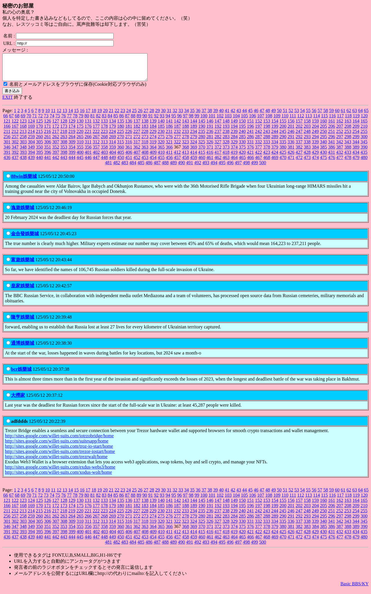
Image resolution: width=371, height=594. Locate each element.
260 (39, 141)
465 (242, 162)
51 (285, 115)
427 (299, 157)
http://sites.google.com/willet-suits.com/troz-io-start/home (59, 451)
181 (128, 131)
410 (161, 157)
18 (93, 115)
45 (250, 115)
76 (63, 120)
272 (136, 141)
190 (201, 131)
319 (153, 147)
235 (201, 136)
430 (323, 157)
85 (115, 120)
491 (189, 167)
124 (31, 126)
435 (364, 157)
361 (128, 152)
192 (217, 131)
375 (242, 152)
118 (348, 120)
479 (355, 162)
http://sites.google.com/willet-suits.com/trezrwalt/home (56, 461)
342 (339, 147)
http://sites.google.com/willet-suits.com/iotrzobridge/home (59, 440)
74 (52, 120)
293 (307, 141)
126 (47, 126)
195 (242, 131)
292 (299, 141)
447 (96, 162)
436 (6, 162)
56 (314, 115)
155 (282, 126)
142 (177, 126)
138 (144, 126)
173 (63, 131)
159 (315, 126)
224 (112, 136)
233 (185, 136)
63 (354, 115)
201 (291, 131)
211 (6, 136)
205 (323, 131)
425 (282, 157)
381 (291, 152)
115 (324, 120)
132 (96, 126)
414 (193, 157)
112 (300, 120)
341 (331, 147)
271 (128, 141)
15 (76, 115)
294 (315, 141)
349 (31, 152)
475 (323, 162)
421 (250, 157)
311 (88, 147)
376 (250, 152)
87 (127, 120)
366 (169, 152)
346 (6, 152)
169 (31, 131)
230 (161, 136)
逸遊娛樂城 (22, 212)
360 (120, 152)
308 (63, 147)
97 (185, 120)
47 (261, 115)
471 (291, 162)
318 (144, 147)
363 (144, 152)
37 (203, 115)
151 (250, 126)
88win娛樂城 (24, 181)
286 (250, 141)
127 (55, 126)
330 (242, 147)
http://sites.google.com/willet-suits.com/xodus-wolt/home (58, 477)
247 (299, 136)
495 (222, 167)
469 (274, 162)
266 (88, 141)
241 (250, 136)
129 (71, 126)
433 (347, 157)
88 (133, 120)
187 (177, 131)
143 (185, 126)
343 (347, 147)
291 (291, 141)
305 (39, 147)
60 (337, 115)
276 (169, 141)
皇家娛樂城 (22, 290)
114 (316, 120)
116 (332, 120)
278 (185, 141)
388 (347, 152)
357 (96, 152)
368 (185, 152)
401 (88, 157)
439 (31, 162)
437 (15, 162)
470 (282, 162)
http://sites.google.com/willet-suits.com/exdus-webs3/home (60, 472)
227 (136, 136)
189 (193, 131)
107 (260, 120)
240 (242, 136)
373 (226, 152)
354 (71, 152)
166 (6, 131)
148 (226, 126)
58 (325, 115)
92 (156, 120)
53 (296, 115)
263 (63, 141)
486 (149, 167)
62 (348, 115)
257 (15, 141)
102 (220, 120)
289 (274, 141)
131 (88, 126)
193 (226, 131)
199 (274, 131)
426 (291, 157)
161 (331, 126)
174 (71, 131)
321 (169, 147)
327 (217, 147)
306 (47, 147)
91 (150, 120)
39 (215, 115)
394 (31, 157)
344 (355, 147)
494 (213, 167)
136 (128, 126)
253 (347, 136)
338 (307, 147)
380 (282, 152)
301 (6, 147)
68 (17, 120)
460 (201, 162)
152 (258, 126)
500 (262, 167)
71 (34, 120)
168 (23, 131)
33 (180, 115)
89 (139, 120)
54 (302, 115)
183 (144, 131)
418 (226, 157)
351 (47, 152)
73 (46, 120)
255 (364, 136)
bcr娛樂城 (21, 374)
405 (120, 157)
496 (230, 167)
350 (39, 152)
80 (86, 120)
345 (364, 147)
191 (209, 131)
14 (70, 115)
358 (104, 152)
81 (92, 120)
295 (323, 141)
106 (252, 120)
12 (59, 115)
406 (128, 157)
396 (47, 157)
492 (197, 167)
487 (157, 167)
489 (173, 167)
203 (307, 131)
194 (234, 131)
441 (47, 162)
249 (315, 136)
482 (116, 167)
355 (80, 152)
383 (307, 152)
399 (71, 157)
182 (136, 131)
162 (339, 126)
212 (15, 136)
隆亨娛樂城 (22, 322)
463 (226, 162)
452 (136, 162)
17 (88, 115)
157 (299, 126)
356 (88, 152)
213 (23, 136)
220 (80, 136)
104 (236, 120)
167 (15, 131)
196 (250, 131)
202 (299, 131)
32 (174, 115)
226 (128, 136)
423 (266, 157)
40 (221, 115)
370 (201, 152)
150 (242, 126)
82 (98, 120)
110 (284, 120)
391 (6, 157)
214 (31, 136)
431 (331, 157)
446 (88, 162)
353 (63, 152)
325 (201, 147)
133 (104, 126)
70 (28, 120)
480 (364, 162)
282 (217, 141)
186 (169, 131)
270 (120, 141)
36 (198, 115)
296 (331, 141)
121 (6, 126)
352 (55, 152)
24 (128, 115)
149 (234, 126)
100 (203, 120)
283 (226, 141)
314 (112, 147)
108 (268, 120)
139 (153, 126)
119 (356, 120)
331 (250, 147)
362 (136, 152)
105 (244, 120)
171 (47, 131)
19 (99, 115)
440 (39, 162)
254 (355, 136)
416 (209, 157)
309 (71, 147)
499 (254, 167)
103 (228, 120)
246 (291, 136)
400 (80, 157)
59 (331, 115)
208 (347, 131)
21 (111, 115)
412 (177, 157)
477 (339, 162)
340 (323, 147)
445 (80, 162)
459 (193, 162)
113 (308, 120)
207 (339, 131)
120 (364, 120)
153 (266, 126)
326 (209, 147)
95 (173, 120)
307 (55, 147)
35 (192, 115)
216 (47, 136)
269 (112, 141)
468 (266, 162)
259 (31, 141)
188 (185, 131)
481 (108, 167)
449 (112, 162)
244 (274, 136)
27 (145, 115)
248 (307, 136)
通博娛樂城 (22, 348)
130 (80, 126)
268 (104, 141)
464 (234, 162)
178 (104, 131)
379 (274, 152)
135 (120, 126)
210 (364, 131)
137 (136, 126)
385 (323, 152)
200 (282, 131)
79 (81, 120)
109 (276, 120)
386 (331, 152)
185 (161, 131)
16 (82, 115)
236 (209, 136)
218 (63, 136)
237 (217, 136)
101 (211, 120)
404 (112, 157)
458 (185, 162)
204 (315, 131)
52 (290, 115)
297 (339, 141)
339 (315, 147)
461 (209, 162)
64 (360, 115)
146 (209, 126)
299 (355, 141)
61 (343, 115)
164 (355, 126)
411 (169, 157)
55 (308, 115)
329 (234, 147)
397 (55, 157)
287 (258, 141)
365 (161, 152)
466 (250, 162)
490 (181, 167)
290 (282, 141)
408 (144, 157)
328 (226, 147)
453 (144, 162)
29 (157, 115)
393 (23, 157)
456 (169, 162)
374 (234, 152)
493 (205, 167)
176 (88, 131)
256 (6, 141)
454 (153, 162)
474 (315, 162)
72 (40, 120)
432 (339, 157)
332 (258, 147)
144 (193, 126)
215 (39, 136)
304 (31, 147)
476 (331, 162)
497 (238, 167)
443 (63, 162)
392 (15, 157)
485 (140, 167)
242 (258, 136)
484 (132, 167)
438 (23, 162)
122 (15, 126)
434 (355, 157)
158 (307, 126)
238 (226, 136)
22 (116, 115)
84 (110, 120)
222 (96, 136)
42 (232, 115)
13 (64, 115)
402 (96, 157)
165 (364, 126)
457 (177, 162)
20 (105, 115)
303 (23, 147)
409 (153, 157)
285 (242, 141)
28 (151, 115)
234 (193, 136)
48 (267, 115)
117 (340, 120)
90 (144, 120)
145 (201, 126)
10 (47, 115)
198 (266, 131)
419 (234, 157)
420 (242, 157)
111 (293, 120)
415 (201, 157)
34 (186, 115)
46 (256, 115)
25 (134, 115)
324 (193, 147)
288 (266, 141)
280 (201, 141)
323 (185, 147)
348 (23, 152)
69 (23, 120)
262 (55, 141)
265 (80, 141)
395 (39, 157)
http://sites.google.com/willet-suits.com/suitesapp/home (56, 446)
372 (217, 152)
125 (39, 126)
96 (179, 120)
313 (104, 147)
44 (244, 115)
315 (120, 147)
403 (104, 157)
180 (120, 131)
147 (217, 126)
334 (274, 147)
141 (169, 126)
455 (161, 162)
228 (144, 136)
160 (323, 126)
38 (209, 115)
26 (140, 115)
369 (193, 152)
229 (153, 136)
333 (266, 147)
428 (307, 157)
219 (71, 136)
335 (282, 147)
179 (112, 131)
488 (165, 167)
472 (299, 162)
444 (71, 162)
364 (153, 152)
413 (185, 157)
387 (339, 152)
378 (266, 152)
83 (104, 120)
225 (120, 136)
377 (258, 152)
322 (177, 147)
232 (177, 136)
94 (168, 120)
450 (120, 162)
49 (273, 115)
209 (355, 131)
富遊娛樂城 (22, 264)
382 (299, 152)
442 (55, 162)
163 (347, 126)
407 (136, 157)
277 (177, 141)
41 (227, 115)
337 (299, 147)
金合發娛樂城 (25, 238)
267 (96, 141)
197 (258, 131)
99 (196, 120)
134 (112, 126)
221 (88, 136)
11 (53, 115)
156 (291, 126)
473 (307, 162)
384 (315, 152)
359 (112, 152)
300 (364, 141)
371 (209, 152)
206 (331, 131)
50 (279, 115)
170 (39, 131)
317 (136, 147)
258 (23, 141)
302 (15, 147)
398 (63, 157)
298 (347, 141)
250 (323, 136)
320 (161, 147)
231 (169, 136)
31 (169, 115)
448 (104, 162)
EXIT (7, 102)
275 (161, 141)
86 (121, 120)
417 (217, 157)
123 (23, 126)
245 (282, 136)
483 (124, 167)
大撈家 (18, 400)
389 (355, 152)
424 (274, 157)
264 (71, 141)
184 (153, 131)
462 (217, 162)
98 (191, 120)
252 (339, 136)
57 (319, 115)
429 (315, 157)
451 (128, 162)
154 (274, 126)
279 (193, 141)
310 (80, 147)
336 (291, 147)
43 (238, 115)
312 (96, 147)
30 (163, 115)
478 (347, 162)
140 (161, 126)
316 (128, 147)
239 (234, 136)
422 (258, 157)
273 (144, 141)
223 (104, 136)
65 (366, 115)
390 (364, 152)
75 (57, 120)
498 (246, 167)
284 (234, 141)
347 (15, 152)
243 (266, 136)
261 (47, 141)
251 (331, 136)
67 (11, 120)
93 (162, 120)
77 (69, 120)
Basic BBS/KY (355, 588)
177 (96, 131)
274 (153, 141)
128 (63, 126)
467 (258, 162)
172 (55, 131)
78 (75, 120)
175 (80, 131)
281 (209, 141)
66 (5, 120)
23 (122, 115)
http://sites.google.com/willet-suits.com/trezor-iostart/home (60, 456)
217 (55, 136)
